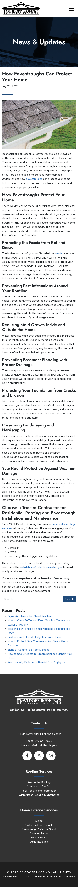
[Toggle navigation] (71, 8)
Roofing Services (39, 771)
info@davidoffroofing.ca (42, 745)
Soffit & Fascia (39, 837)
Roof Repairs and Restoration (39, 790)
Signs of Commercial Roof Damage (29, 649)
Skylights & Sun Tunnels (39, 825)
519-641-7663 (43, 741)
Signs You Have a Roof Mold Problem (30, 616)
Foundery (67, 876)
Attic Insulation (39, 842)
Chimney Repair (39, 833)
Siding (39, 821)
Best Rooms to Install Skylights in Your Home (34, 637)
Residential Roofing (39, 782)
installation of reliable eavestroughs (41, 567)
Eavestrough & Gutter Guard (39, 829)
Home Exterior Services (39, 810)
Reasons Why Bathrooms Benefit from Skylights (36, 662)
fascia (58, 253)
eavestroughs (34, 179)
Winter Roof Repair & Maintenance (39, 795)
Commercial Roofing (39, 786)
